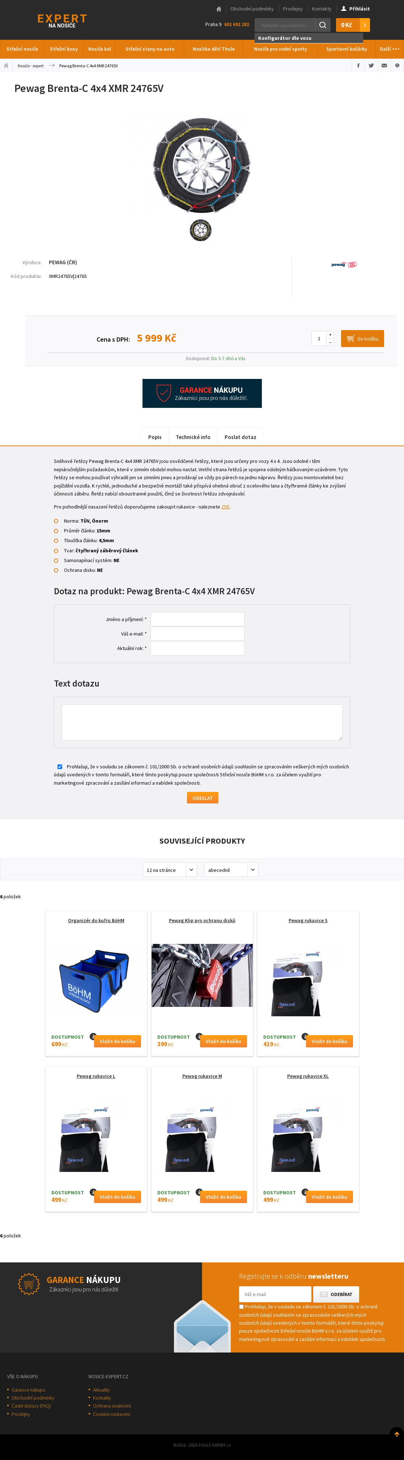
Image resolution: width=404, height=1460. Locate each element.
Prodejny (293, 8)
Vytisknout (397, 65)
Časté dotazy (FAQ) (31, 1405)
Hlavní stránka (219, 9)
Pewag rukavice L (96, 1076)
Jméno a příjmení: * (126, 619)
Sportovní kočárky (346, 49)
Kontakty (322, 8)
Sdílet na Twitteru (371, 65)
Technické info (193, 437)
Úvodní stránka (6, 65)
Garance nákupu (28, 1390)
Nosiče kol (99, 49)
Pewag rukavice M (202, 1076)
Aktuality (101, 1390)
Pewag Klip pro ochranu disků (202, 920)
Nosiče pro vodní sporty (280, 49)
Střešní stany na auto (150, 49)
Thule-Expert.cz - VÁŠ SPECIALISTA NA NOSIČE (71, 20)
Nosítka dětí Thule (214, 49)
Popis (155, 437)
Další (390, 47)
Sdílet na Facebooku (358, 65)
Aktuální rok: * (132, 648)
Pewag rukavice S (308, 920)
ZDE (225, 506)
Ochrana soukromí (112, 1405)
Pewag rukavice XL (308, 1076)
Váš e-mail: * (134, 633)
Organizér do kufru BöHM (96, 920)
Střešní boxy (64, 49)
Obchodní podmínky (252, 8)
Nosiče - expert (31, 65)
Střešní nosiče (22, 49)
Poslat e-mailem (384, 65)
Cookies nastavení (111, 1414)
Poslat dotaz (240, 437)
